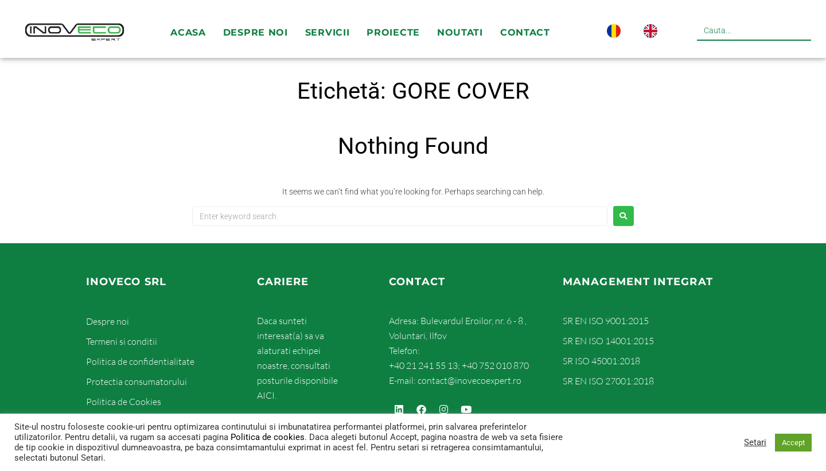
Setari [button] (755, 442)
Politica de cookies (268, 437)
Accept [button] (793, 442)
